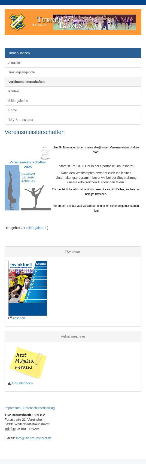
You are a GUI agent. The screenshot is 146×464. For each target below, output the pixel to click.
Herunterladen (22, 383)
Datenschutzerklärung (39, 408)
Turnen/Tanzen (19, 53)
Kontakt (13, 91)
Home (12, 110)
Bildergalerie (35, 228)
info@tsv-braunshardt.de (34, 438)
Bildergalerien (18, 101)
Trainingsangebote (21, 72)
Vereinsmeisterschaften (26, 82)
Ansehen (18, 318)
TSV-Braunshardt (20, 120)
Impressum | (14, 408)
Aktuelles (14, 63)
